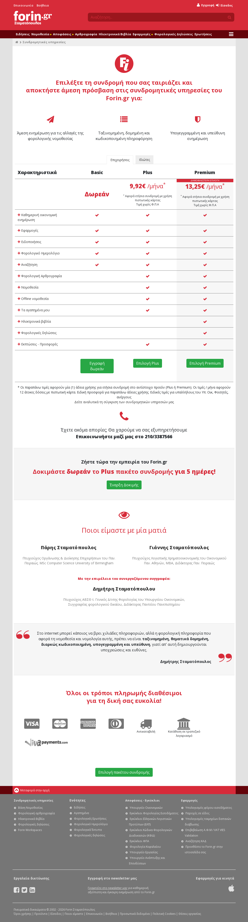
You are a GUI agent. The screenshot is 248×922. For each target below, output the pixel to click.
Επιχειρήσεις (119, 160)
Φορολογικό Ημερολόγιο (39, 253)
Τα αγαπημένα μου (34, 310)
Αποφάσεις (63, 34)
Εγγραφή (205, 5)
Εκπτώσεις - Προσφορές (38, 344)
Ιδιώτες (144, 159)
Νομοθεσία (41, 34)
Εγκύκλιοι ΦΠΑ (139, 841)
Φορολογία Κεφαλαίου (145, 847)
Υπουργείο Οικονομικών (146, 808)
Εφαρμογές (143, 34)
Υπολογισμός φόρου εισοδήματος (208, 808)
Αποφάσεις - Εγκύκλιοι (142, 800)
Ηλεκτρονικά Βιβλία (115, 34)
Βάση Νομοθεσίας (30, 808)
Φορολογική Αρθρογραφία (40, 276)
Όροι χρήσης (22, 914)
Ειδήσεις (23, 34)
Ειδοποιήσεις (29, 242)
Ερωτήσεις (203, 34)
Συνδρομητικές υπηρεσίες (33, 800)
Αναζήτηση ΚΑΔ (195, 841)
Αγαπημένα (81, 813)
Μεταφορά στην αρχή (35, 790)
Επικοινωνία (23, 5)
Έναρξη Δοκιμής (124, 484)
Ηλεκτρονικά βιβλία (34, 321)
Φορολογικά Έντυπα (88, 830)
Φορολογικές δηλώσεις (37, 333)
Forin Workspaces (30, 830)
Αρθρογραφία (86, 34)
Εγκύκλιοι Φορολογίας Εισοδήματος (154, 813)
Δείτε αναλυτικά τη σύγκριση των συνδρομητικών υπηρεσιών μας (124, 402)
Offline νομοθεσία (33, 298)
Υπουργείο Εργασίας (144, 852)
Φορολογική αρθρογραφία (36, 813)
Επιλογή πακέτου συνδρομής (124, 772)
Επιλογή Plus (147, 363)
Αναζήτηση (27, 264)
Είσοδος (224, 5)
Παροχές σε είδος (197, 813)
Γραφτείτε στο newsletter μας (107, 888)
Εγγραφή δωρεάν (97, 366)
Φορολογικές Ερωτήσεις (90, 819)
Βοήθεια (43, 5)
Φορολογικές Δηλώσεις (173, 34)
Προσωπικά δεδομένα (135, 914)
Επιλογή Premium (205, 363)
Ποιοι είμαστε (74, 914)
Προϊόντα (40, 914)
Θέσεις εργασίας (190, 914)
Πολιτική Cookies (164, 914)
